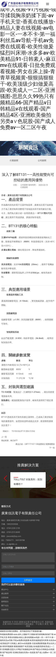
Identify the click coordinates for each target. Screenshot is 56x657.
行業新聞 (14, 160)
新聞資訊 (28, 148)
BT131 (41, 213)
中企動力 (40, 624)
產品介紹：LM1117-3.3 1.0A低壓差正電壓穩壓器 (35, 444)
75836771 (10, 540)
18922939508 (12, 524)
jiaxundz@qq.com (14, 536)
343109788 (20, 540)
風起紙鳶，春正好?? (9, 440)
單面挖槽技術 (29, 237)
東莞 (46, 624)
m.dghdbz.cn (12, 544)
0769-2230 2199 (13, 528)
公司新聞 (42, 160)
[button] (5, 478)
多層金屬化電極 (8, 250)
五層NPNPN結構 (9, 237)
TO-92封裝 (6, 392)
